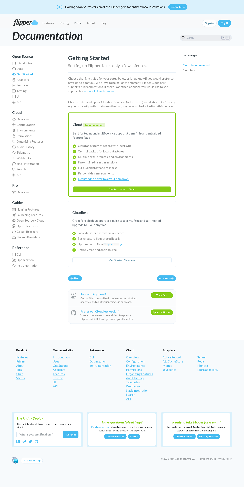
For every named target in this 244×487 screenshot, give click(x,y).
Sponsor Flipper (162, 312)
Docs (77, 23)
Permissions (22, 136)
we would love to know (99, 91)
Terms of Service (207, 458)
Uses (17, 68)
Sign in (209, 23)
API (16, 102)
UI (15, 96)
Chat (19, 374)
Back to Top (31, 460)
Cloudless (189, 70)
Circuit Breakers (25, 231)
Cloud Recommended (196, 65)
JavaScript (169, 369)
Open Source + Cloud (28, 220)
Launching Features (27, 215)
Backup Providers (26, 237)
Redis (201, 361)
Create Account (185, 436)
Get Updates (177, 6)
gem (114, 244)
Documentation (115, 436)
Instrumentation (25, 265)
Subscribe (70, 434)
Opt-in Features (25, 226)
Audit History (23, 147)
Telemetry (21, 152)
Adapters (20, 79)
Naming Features (25, 209)
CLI (16, 254)
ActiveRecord (172, 357)
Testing (19, 91)
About (91, 23)
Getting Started (208, 436)
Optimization (23, 260)
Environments (23, 130)
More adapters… (208, 369)
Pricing (64, 23)
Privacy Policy (224, 458)
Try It (224, 23)
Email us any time (100, 427)
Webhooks (21, 158)
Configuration (23, 125)
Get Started (22, 74)
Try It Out (161, 295)
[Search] (206, 38)
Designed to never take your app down (103, 179)
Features (48, 23)
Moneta (202, 365)
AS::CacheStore (173, 361)
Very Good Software (180, 458)
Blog (103, 23)
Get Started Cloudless (122, 260)
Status (20, 378)
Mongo (167, 365)
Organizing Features (28, 141)
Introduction (22, 63)
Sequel (201, 357)
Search (19, 169)
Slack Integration (25, 163)
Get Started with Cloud (122, 189)
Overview (20, 119)
